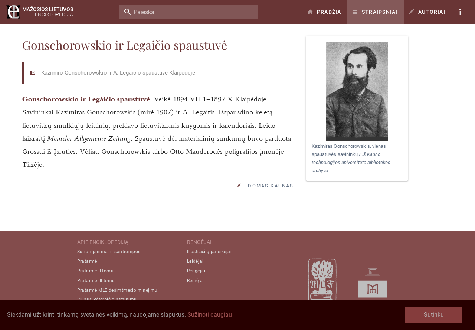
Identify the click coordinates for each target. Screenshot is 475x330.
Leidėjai (195, 261)
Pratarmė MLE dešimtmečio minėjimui (118, 290)
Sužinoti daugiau (209, 314)
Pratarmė (87, 261)
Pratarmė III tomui (96, 280)
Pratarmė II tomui (96, 271)
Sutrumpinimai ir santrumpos (109, 251)
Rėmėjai (195, 280)
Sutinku (434, 314)
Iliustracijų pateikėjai (209, 251)
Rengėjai (196, 271)
